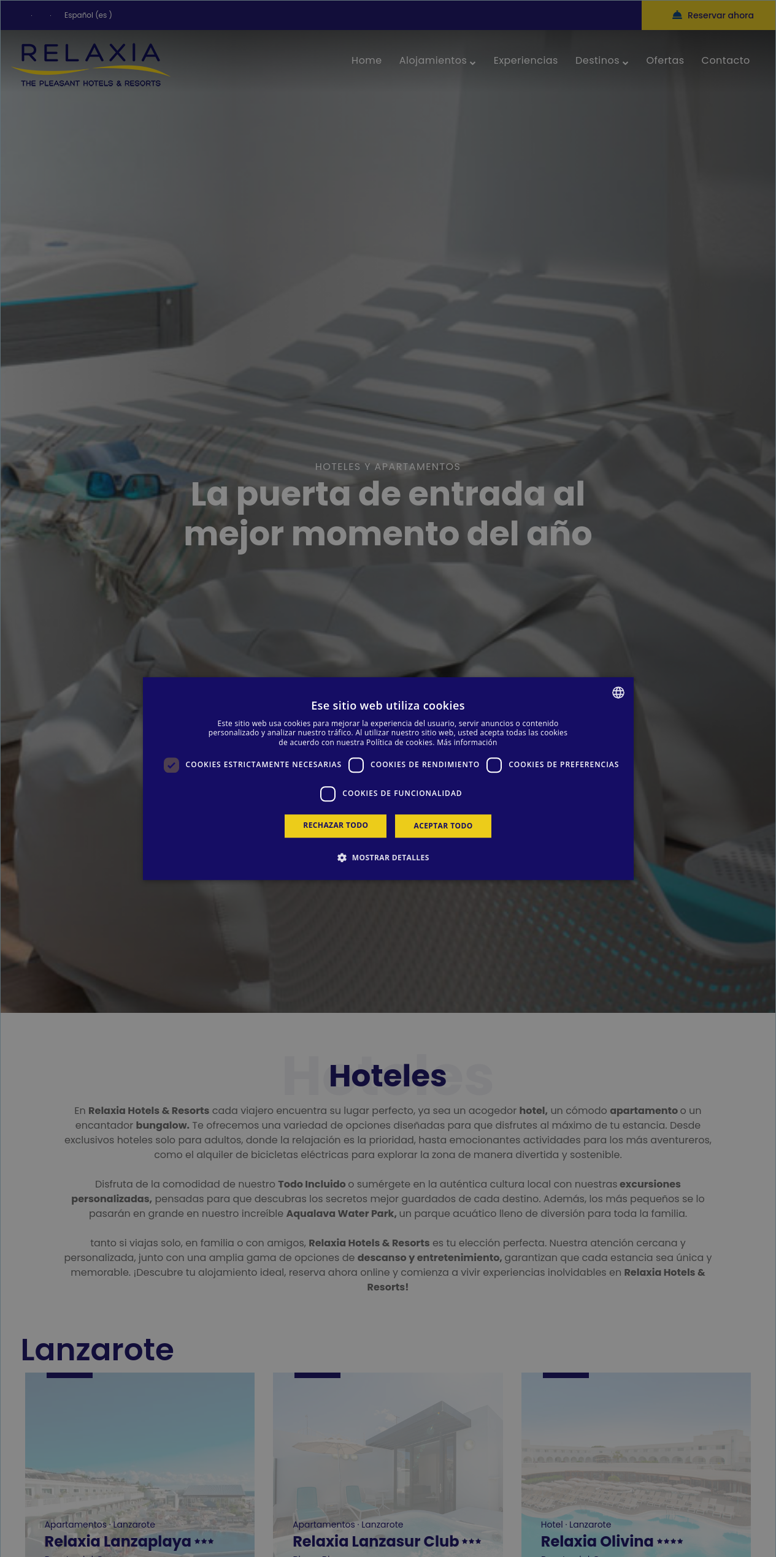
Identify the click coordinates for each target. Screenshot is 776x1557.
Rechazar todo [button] (335, 825)
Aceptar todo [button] (442, 825)
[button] (388, 857)
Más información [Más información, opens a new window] (467, 742)
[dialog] (388, 779)
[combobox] (618, 692)
